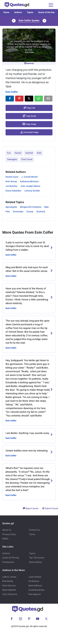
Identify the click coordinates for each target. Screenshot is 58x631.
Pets (8, 211)
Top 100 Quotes (36, 557)
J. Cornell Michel (29, 177)
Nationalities (35, 562)
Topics (30, 12)
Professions (8, 562)
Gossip (29, 211)
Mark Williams (35, 585)
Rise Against (34, 594)
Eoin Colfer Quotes (29, 20)
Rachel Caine (12, 177)
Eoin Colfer (12, 92)
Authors (18, 12)
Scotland (40, 211)
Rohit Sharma (9, 585)
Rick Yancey (11, 181)
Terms (32, 534)
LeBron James (9, 577)
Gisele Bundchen (36, 590)
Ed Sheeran (33, 581)
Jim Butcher (11, 186)
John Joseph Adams (30, 186)
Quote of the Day (46, 12)
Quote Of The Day (10, 557)
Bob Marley (7, 581)
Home (6, 12)
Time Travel (26, 159)
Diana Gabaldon (13, 190)
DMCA (5, 538)
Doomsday (18, 211)
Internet (29, 153)
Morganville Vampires (30, 207)
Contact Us (34, 530)
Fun (9, 153)
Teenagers (12, 159)
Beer (46, 207)
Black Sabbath (9, 590)
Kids (39, 153)
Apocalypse (11, 207)
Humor (18, 153)
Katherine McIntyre (29, 181)
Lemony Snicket (32, 190)
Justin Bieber (34, 577)
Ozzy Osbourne (9, 594)
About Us (6, 530)
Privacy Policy (9, 534)
